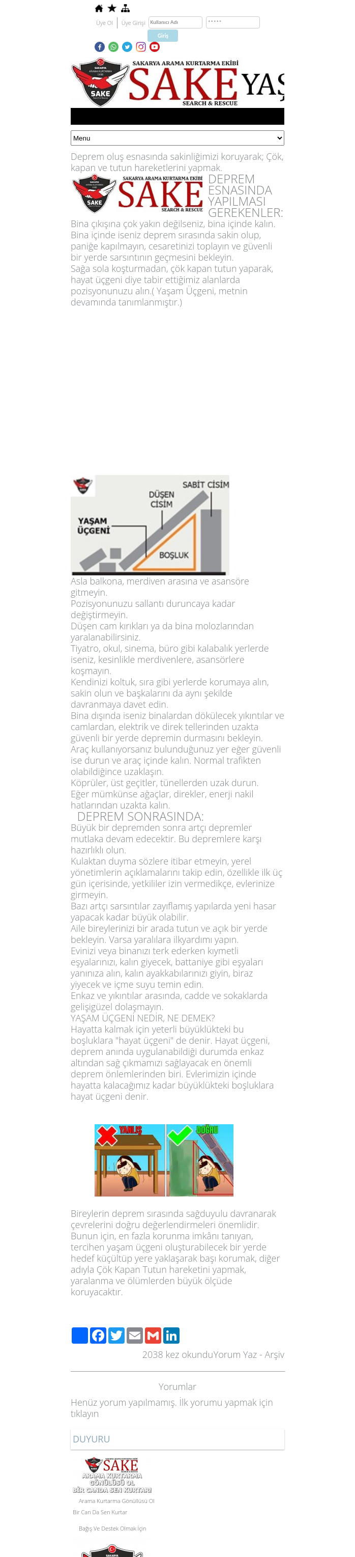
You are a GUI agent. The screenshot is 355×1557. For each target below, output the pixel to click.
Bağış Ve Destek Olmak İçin (112, 1528)
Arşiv (274, 1354)
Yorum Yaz (235, 1354)
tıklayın (85, 1413)
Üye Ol (104, 22)
